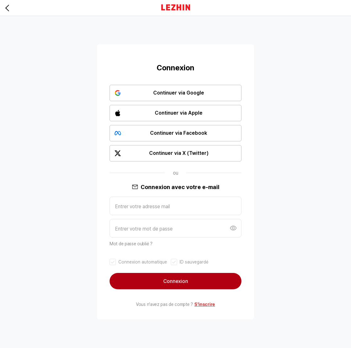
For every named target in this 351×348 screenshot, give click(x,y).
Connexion (175, 281)
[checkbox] (138, 262)
